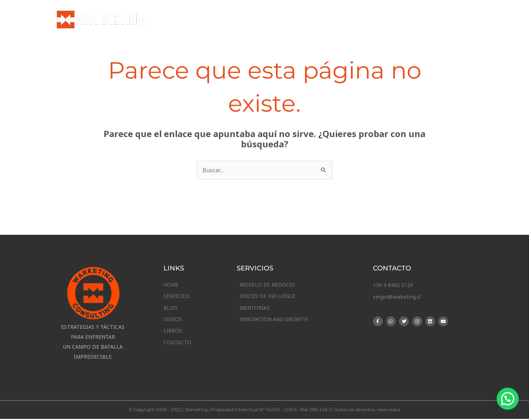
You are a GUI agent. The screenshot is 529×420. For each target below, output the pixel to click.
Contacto (449, 20)
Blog (348, 20)
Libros (411, 20)
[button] (508, 399)
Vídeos (378, 20)
